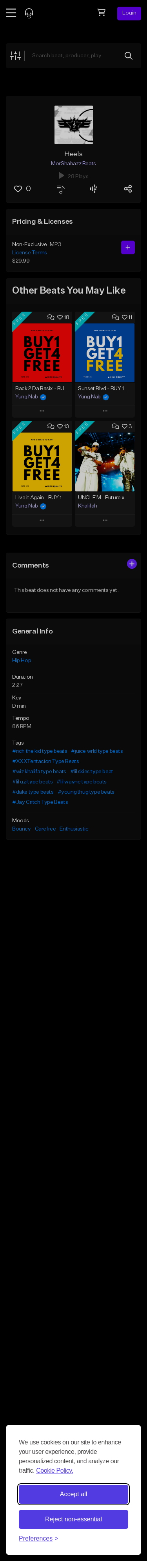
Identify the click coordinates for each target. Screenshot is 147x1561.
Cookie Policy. (54, 1470)
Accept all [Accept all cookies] (73, 1494)
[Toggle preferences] (38, 1538)
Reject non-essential (73, 1519)
